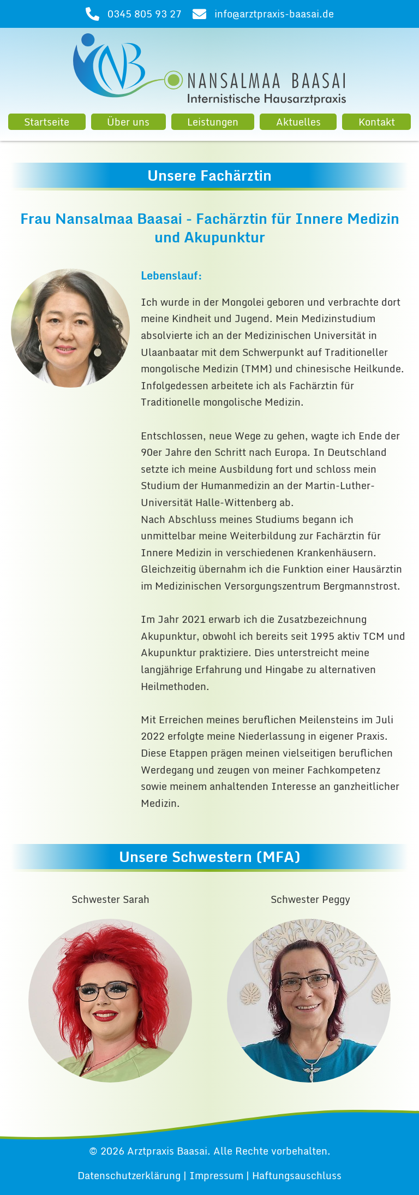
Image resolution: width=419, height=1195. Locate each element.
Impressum (216, 1175)
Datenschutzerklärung (129, 1175)
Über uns (128, 122)
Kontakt (376, 122)
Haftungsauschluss (297, 1175)
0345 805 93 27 (144, 13)
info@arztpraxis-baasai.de (274, 13)
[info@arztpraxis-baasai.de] (199, 14)
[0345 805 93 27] (92, 14)
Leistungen (212, 122)
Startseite (46, 122)
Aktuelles (298, 122)
